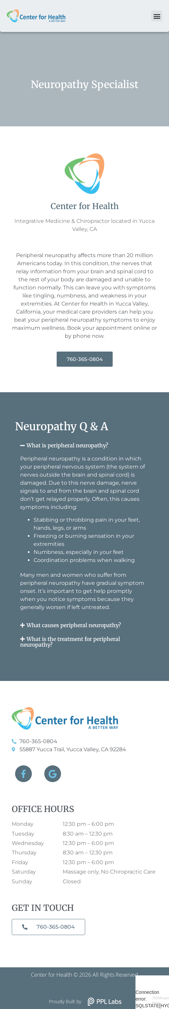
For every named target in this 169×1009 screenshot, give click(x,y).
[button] (156, 16)
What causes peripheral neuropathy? (73, 625)
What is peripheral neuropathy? (67, 445)
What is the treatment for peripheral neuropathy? (70, 642)
